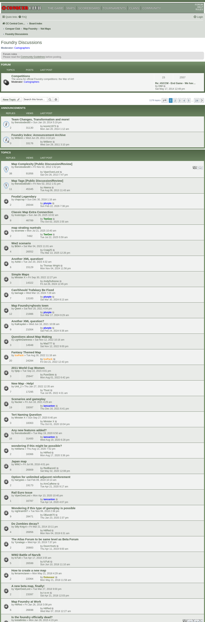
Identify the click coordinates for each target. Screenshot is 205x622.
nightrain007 (27, 316)
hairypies (25, 299)
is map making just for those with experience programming (57, 479)
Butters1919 (159, 514)
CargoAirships (27, 508)
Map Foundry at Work (32, 365)
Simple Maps (26, 184)
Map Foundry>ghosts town (35, 202)
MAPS (75, 13)
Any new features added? (34, 270)
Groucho (24, 464)
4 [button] (179, 85)
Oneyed (24, 534)
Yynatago (25, 333)
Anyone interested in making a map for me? (47, 461)
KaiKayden (26, 213)
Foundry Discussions (26, 38)
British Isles (25, 497)
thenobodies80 (28, 101)
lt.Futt (23, 342)
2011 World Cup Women (33, 236)
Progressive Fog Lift (31, 505)
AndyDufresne (160, 184)
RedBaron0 (159, 287)
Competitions (26, 69)
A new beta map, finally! (33, 356)
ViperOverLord (160, 123)
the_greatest (27, 491)
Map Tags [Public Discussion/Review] (43, 133)
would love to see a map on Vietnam (42, 383)
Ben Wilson (26, 482)
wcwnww (25, 161)
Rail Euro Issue (27, 305)
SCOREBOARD (93, 13)
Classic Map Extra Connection (38, 150)
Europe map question (32, 400)
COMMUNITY (156, 13)
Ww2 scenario (26, 167)
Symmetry (25, 421)
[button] (159, 85)
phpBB (22, 609)
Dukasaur (158, 347)
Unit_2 (23, 247)
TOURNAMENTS (119, 13)
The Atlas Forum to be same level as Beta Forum (50, 330)
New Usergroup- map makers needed (42, 418)
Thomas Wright (161, 176)
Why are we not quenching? (36, 540)
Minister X (25, 187)
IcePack (24, 230)
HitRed (156, 279)
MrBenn (24, 109)
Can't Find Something (32, 471)
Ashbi (23, 179)
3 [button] (175, 85)
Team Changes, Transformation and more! (46, 98)
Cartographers (26, 44)
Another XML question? (33, 210)
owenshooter (160, 427)
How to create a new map (34, 348)
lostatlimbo (26, 376)
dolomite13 (159, 452)
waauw (24, 517)
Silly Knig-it (26, 325)
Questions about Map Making (37, 219)
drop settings (26, 531)
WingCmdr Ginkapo (30, 500)
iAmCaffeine (159, 296)
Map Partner (25, 444)
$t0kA (23, 170)
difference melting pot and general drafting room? (51, 514)
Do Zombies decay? (30, 322)
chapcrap (25, 144)
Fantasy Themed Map (32, 227)
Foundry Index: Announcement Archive (44, 106)
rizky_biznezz (160, 488)
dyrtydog (24, 386)
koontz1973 (159, 97)
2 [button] (170, 85)
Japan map (24, 287)
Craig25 (157, 167)
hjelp (22, 239)
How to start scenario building (38, 522)
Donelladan (26, 456)
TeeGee (157, 150)
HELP (195, 12)
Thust (156, 244)
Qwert (23, 205)
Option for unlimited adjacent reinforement (46, 296)
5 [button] (184, 85)
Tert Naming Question (32, 262)
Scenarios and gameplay (34, 253)
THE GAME (60, 13)
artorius (24, 525)
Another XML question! (33, 176)
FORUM (194, 10)
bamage (24, 196)
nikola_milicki (27, 403)
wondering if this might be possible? (42, 279)
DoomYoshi (159, 330)
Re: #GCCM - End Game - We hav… (170, 68)
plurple (157, 141)
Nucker (24, 256)
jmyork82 (158, 505)
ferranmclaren (27, 351)
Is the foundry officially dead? (37, 373)
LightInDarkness (29, 222)
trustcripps (25, 153)
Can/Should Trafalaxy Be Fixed (38, 193)
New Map (23, 435)
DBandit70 (158, 313)
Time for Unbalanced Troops (36, 391)
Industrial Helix (28, 551)
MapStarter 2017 (28, 409)
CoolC (156, 444)
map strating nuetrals (32, 158)
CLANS (139, 13)
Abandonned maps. (30, 453)
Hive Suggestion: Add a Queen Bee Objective (48, 427)
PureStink (158, 236)
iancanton (158, 253)
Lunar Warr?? (26, 548)
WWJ (23, 290)
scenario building (29, 488)
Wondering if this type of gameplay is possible (49, 313)
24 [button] (192, 85)
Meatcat (24, 438)
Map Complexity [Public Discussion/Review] (47, 123)
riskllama (25, 282)
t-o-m (155, 356)
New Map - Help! (28, 244)
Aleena (156, 132)
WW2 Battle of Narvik (31, 339)
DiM (155, 71)
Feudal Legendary (29, 141)
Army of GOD (160, 479)
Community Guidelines (37, 54)
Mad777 (157, 219)
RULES (194, 15)
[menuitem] (28, 22)
